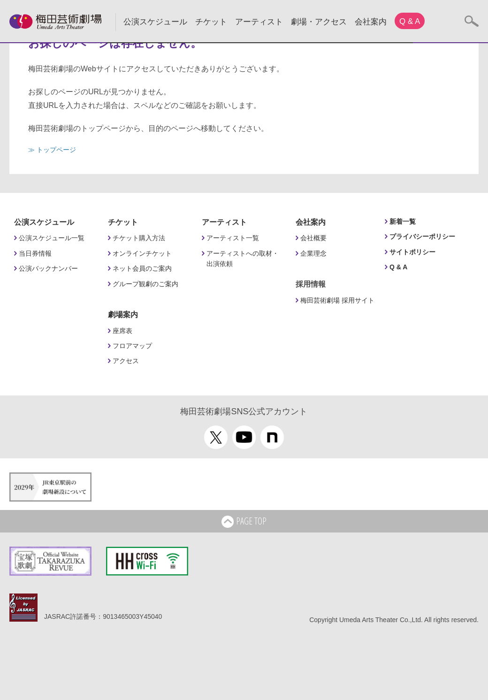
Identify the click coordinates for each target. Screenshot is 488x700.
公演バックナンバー (48, 268)
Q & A (409, 21)
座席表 (122, 331)
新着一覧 (402, 221)
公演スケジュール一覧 (51, 238)
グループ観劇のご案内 (145, 284)
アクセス (126, 361)
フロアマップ (132, 346)
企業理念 (313, 253)
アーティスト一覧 (232, 238)
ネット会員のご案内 (142, 268)
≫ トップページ (52, 149)
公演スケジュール (155, 21)
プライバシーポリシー (422, 236)
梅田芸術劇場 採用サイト (337, 300)
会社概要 (313, 238)
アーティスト (259, 21)
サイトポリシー (412, 252)
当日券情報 (35, 253)
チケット (211, 21)
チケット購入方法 (139, 238)
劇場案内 (123, 315)
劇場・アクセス (319, 21)
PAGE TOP (244, 522)
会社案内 (371, 21)
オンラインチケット (142, 253)
